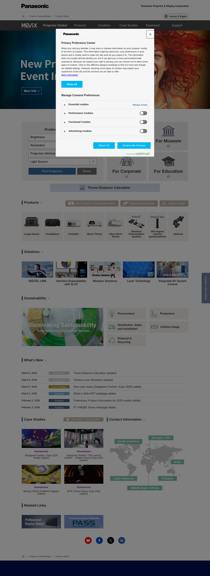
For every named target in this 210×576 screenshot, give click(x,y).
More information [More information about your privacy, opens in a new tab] (69, 75)
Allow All (72, 84)
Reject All (104, 145)
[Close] (150, 34)
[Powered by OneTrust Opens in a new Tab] (139, 154)
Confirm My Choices (134, 145)
